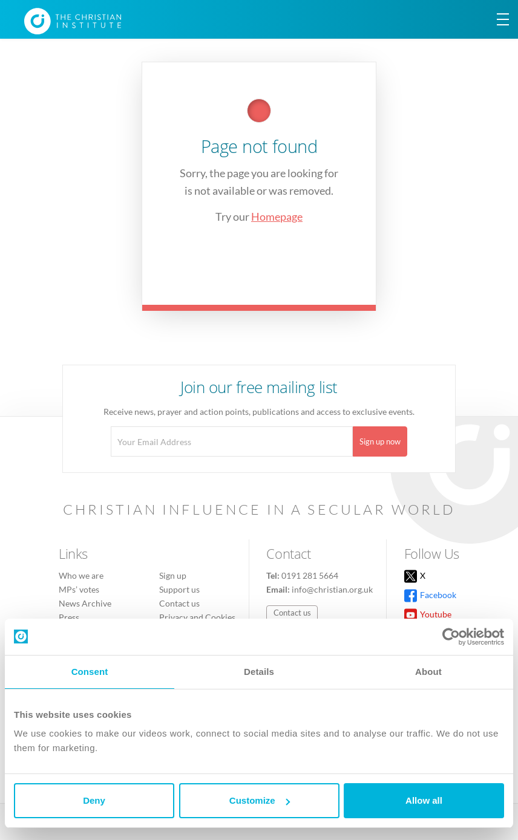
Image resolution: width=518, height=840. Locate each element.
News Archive (85, 603)
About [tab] (428, 671)
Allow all (423, 800)
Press (69, 617)
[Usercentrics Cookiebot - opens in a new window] (451, 637)
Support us (179, 589)
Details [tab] (259, 671)
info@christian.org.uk (332, 589)
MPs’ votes (79, 589)
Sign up (172, 575)
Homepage (277, 216)
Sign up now (380, 441)
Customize (259, 800)
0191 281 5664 (309, 575)
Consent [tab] (89, 671)
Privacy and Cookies (197, 617)
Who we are (81, 575)
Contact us (179, 603)
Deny (94, 800)
